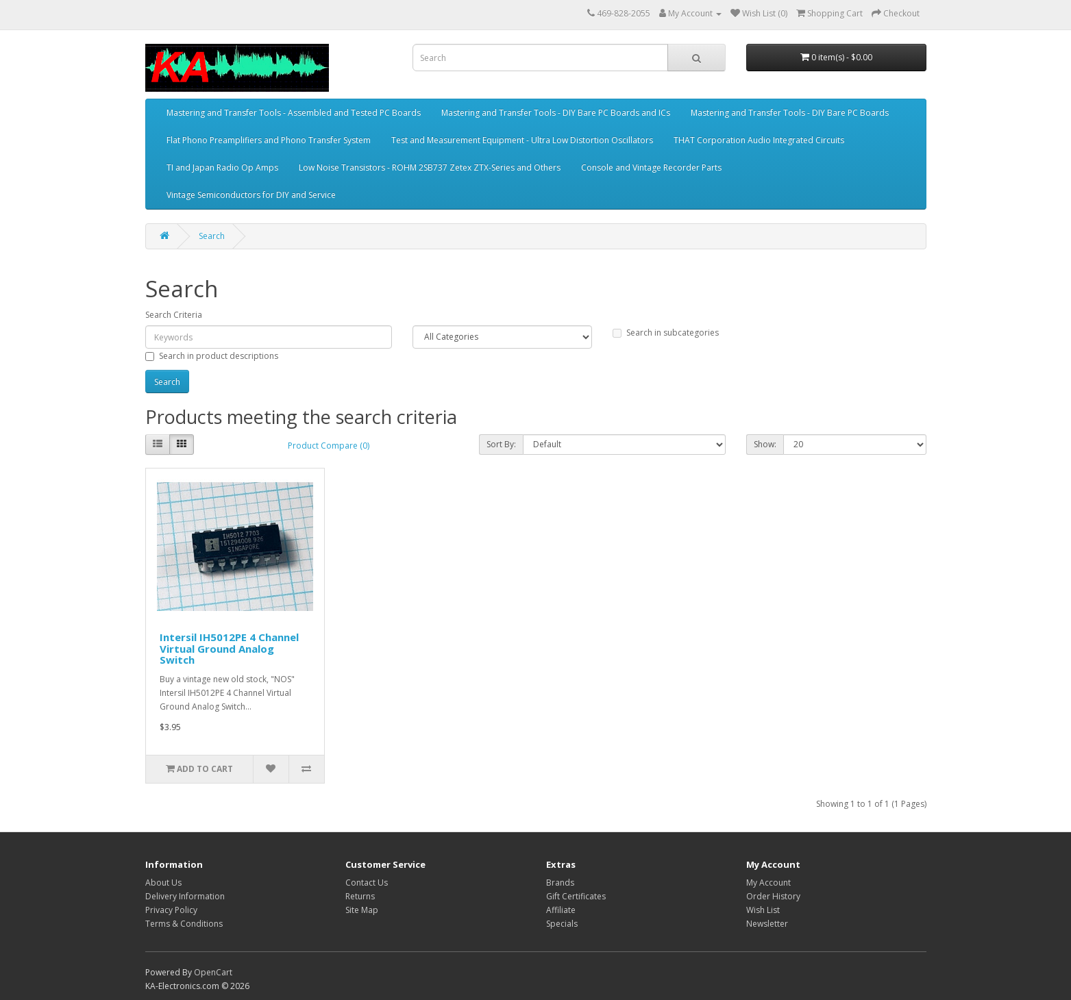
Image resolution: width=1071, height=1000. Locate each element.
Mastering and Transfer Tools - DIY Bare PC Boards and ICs (555, 112)
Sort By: (501, 444)
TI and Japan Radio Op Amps (222, 167)
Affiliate (561, 910)
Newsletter (767, 923)
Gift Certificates (576, 896)
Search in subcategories (666, 332)
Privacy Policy (171, 910)
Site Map (361, 910)
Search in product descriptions (211, 356)
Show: (765, 444)
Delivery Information (185, 896)
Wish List (763, 910)
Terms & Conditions (184, 923)
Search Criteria (173, 315)
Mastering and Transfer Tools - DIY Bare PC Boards (790, 112)
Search (212, 236)
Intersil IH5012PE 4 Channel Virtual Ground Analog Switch (229, 648)
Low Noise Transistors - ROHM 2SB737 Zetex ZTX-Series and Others (430, 167)
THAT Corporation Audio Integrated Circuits (759, 140)
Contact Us (366, 882)
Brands (560, 882)
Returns (360, 896)
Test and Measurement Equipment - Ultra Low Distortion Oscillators (522, 140)
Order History (773, 896)
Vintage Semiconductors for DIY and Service (251, 195)
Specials (562, 923)
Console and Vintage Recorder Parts (651, 167)
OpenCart (213, 972)
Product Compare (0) (328, 445)
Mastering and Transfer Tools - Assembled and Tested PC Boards (294, 112)
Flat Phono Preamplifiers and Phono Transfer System (269, 140)
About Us (163, 882)
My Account (768, 882)
